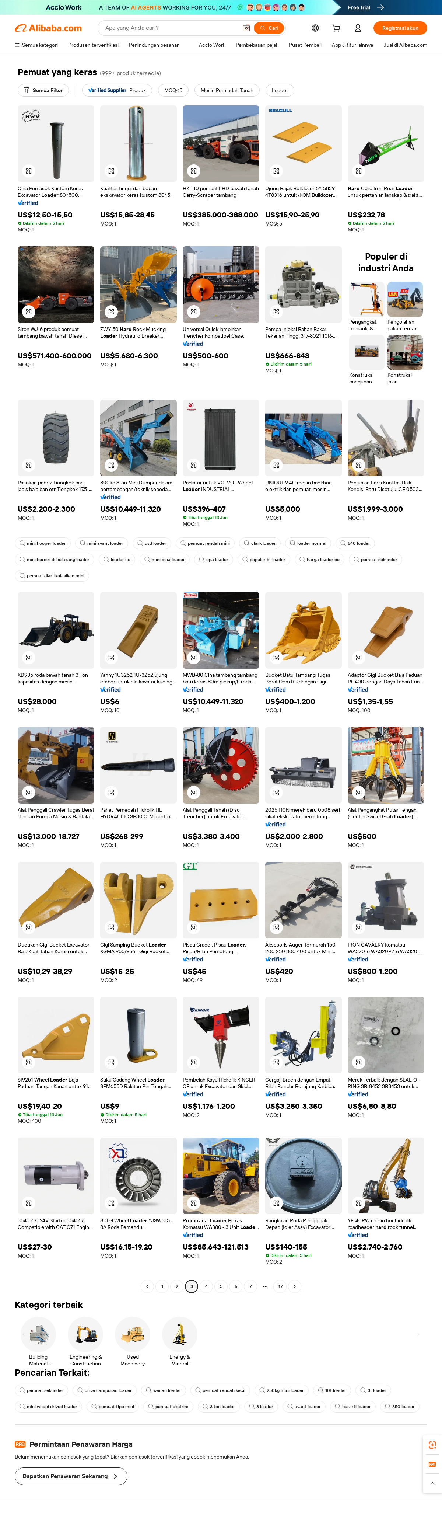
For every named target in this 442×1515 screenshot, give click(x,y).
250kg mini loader (281, 1390)
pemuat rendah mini (205, 543)
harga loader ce (319, 560)
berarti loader (353, 1407)
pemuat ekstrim (168, 1407)
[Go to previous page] (147, 1286)
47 (280, 1286)
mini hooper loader (43, 543)
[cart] (337, 29)
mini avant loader (101, 543)
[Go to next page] (294, 1286)
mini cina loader (164, 560)
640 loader (355, 543)
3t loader (373, 1390)
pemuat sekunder (375, 560)
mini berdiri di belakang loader (55, 560)
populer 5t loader (263, 560)
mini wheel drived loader (48, 1407)
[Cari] (269, 28)
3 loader (261, 1407)
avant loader (304, 1407)
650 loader (400, 1407)
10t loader (332, 1390)
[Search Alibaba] (170, 28)
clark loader (260, 543)
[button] (246, 28)
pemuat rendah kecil (220, 1390)
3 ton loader (219, 1407)
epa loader (213, 560)
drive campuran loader (104, 1390)
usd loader (151, 543)
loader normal (308, 543)
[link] (432, 1445)
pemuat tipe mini (112, 1407)
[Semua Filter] (43, 90)
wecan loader (163, 1390)
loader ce (117, 560)
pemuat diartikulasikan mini (52, 576)
